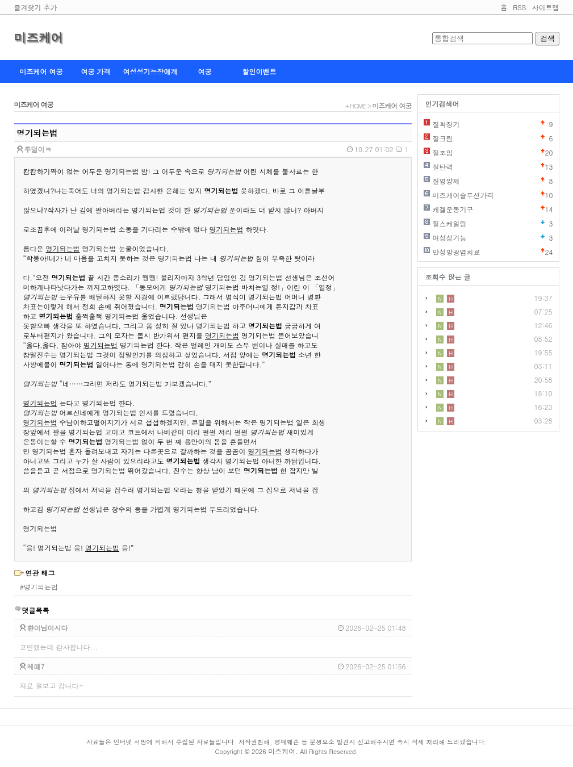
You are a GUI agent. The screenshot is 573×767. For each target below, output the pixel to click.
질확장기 (446, 124)
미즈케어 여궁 (40, 71)
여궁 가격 (95, 71)
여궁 (205, 71)
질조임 (443, 152)
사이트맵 (545, 7)
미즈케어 (38, 37)
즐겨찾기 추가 (35, 7)
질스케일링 (450, 223)
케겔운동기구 (453, 209)
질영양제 (446, 181)
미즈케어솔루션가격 (463, 195)
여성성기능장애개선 (150, 74)
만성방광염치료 (456, 252)
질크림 (443, 138)
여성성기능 (450, 237)
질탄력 (443, 166)
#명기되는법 (39, 587)
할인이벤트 (259, 71)
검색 (547, 38)
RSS (519, 7)
